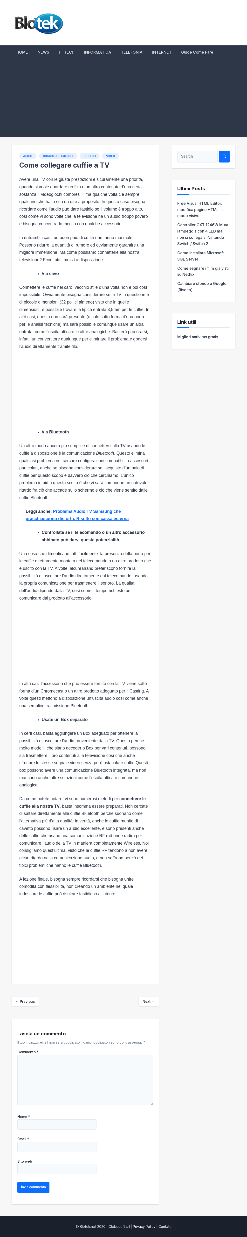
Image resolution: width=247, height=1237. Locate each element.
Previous (25, 1001)
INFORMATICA (97, 52)
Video (110, 156)
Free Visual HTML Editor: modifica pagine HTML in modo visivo (200, 209)
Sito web (24, 1161)
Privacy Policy (144, 1226)
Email (23, 1139)
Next (149, 1001)
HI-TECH (67, 52)
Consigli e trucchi (58, 156)
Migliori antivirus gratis (197, 336)
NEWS (43, 52)
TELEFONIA (132, 52)
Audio (28, 156)
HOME (22, 52)
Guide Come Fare (197, 52)
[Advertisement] (123, 101)
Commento (28, 1052)
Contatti (164, 1226)
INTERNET (162, 52)
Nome (23, 1116)
